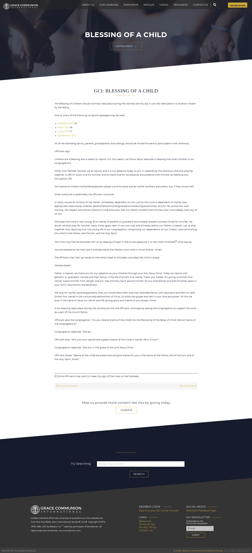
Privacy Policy (150, 526)
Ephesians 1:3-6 (66, 135)
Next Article (188, 385)
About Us (84, 9)
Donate (126, 409)
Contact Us (196, 9)
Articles (145, 9)
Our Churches (105, 9)
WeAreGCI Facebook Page (200, 510)
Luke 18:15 (63, 131)
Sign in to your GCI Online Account (161, 510)
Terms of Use (150, 523)
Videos (160, 9)
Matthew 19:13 (65, 123)
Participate (127, 9)
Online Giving (236, 9)
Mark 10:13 (63, 127)
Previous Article (66, 385)
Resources (177, 9)
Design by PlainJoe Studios (19, 550)
